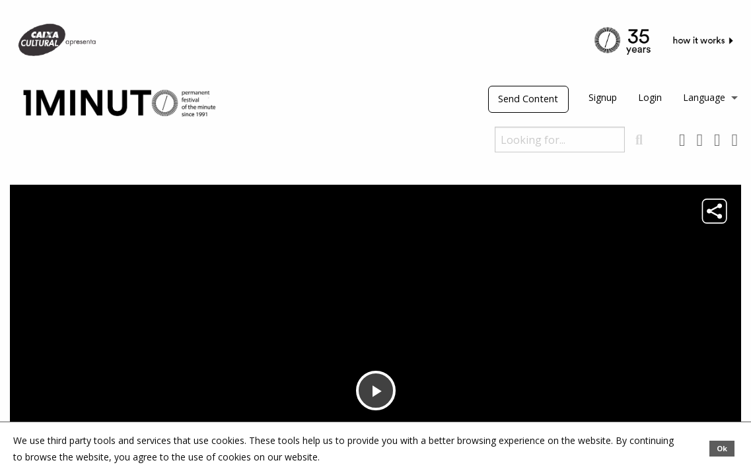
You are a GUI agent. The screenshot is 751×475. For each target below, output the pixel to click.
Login (650, 97)
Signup (603, 97)
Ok (722, 448)
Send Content (528, 98)
